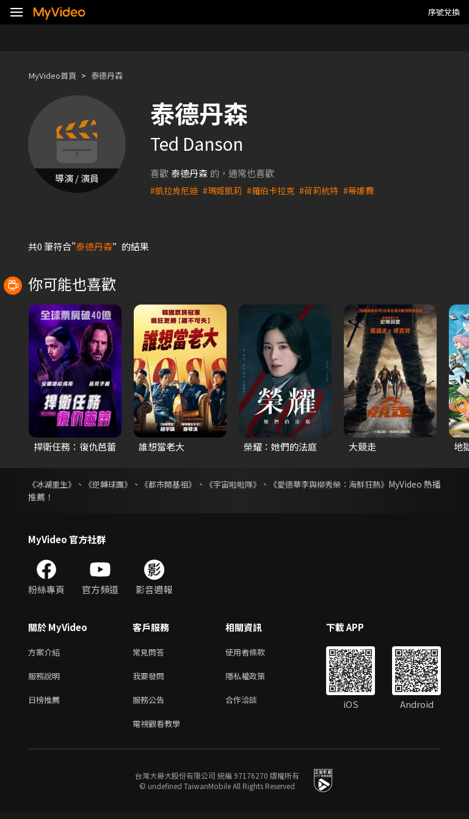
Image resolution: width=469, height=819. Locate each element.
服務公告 (151, 704)
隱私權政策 (255, 678)
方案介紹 (46, 652)
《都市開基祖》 (192, 484)
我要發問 (151, 678)
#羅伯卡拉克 (277, 190)
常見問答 (151, 652)
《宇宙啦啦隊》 (267, 484)
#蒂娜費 (370, 190)
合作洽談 (251, 704)
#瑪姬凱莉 (226, 190)
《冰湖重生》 (53, 484)
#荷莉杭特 (328, 190)
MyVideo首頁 (56, 75)
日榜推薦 (46, 704)
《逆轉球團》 (121, 484)
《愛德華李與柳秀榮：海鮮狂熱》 (377, 484)
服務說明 (46, 678)
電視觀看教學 (160, 729)
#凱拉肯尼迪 (175, 190)
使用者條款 (255, 652)
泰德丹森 (116, 75)
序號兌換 (444, 12)
